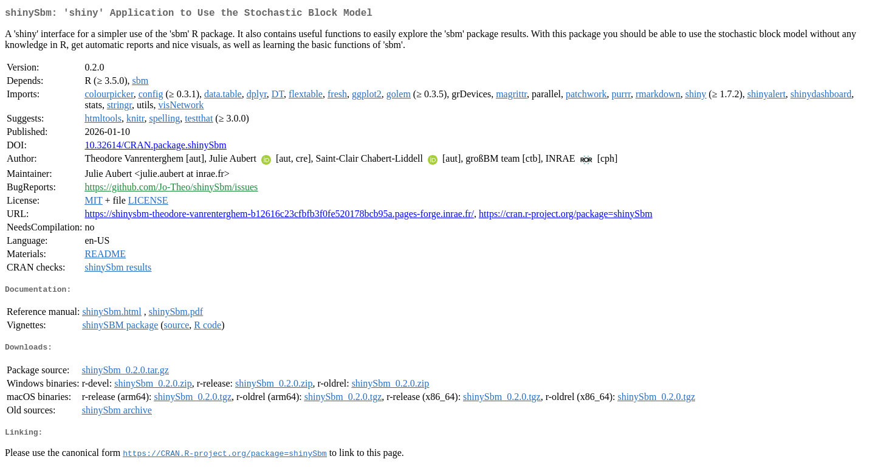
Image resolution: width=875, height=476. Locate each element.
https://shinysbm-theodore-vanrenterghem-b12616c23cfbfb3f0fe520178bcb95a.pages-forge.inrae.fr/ (279, 216)
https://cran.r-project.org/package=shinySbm (566, 216)
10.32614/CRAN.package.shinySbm (155, 147)
